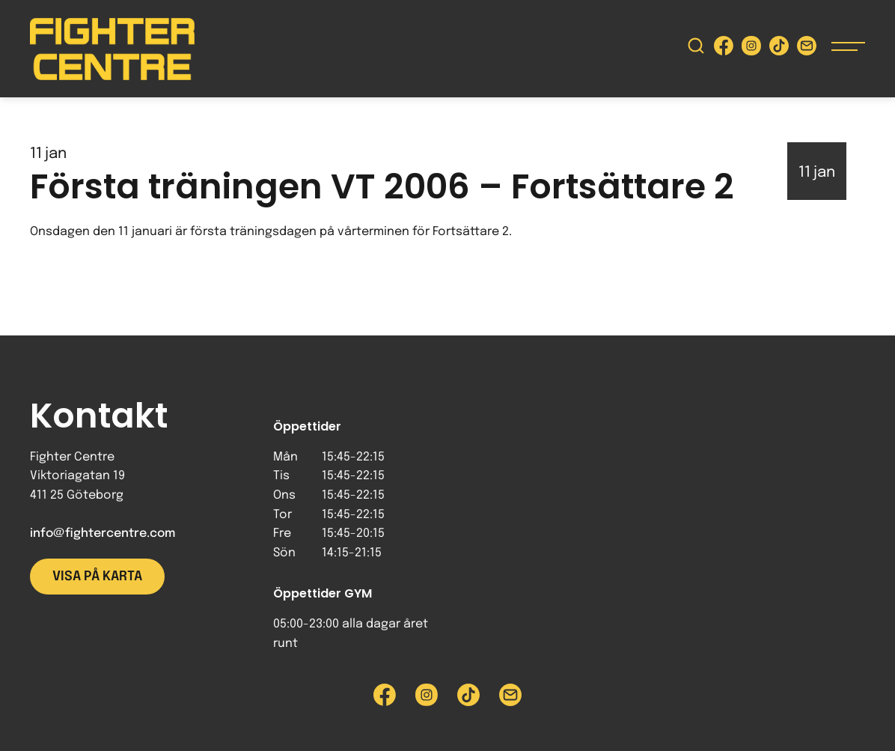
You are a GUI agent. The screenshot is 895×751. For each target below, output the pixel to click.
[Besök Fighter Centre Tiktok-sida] (779, 49)
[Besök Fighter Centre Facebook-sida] (723, 49)
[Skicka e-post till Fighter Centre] (806, 49)
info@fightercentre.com (102, 533)
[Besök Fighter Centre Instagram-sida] (751, 49)
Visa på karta (97, 576)
